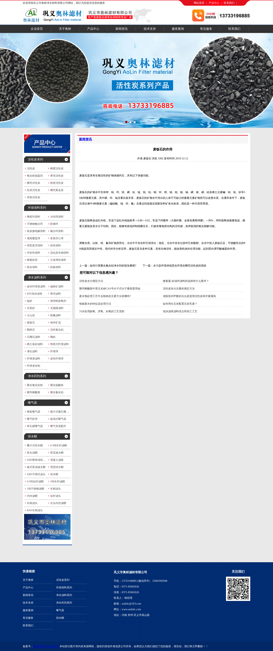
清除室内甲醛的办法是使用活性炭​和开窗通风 (189, 296)
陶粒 (53, 336)
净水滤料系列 (37, 277)
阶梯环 (54, 223)
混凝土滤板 (57, 459)
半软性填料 (33, 252)
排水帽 (32, 436)
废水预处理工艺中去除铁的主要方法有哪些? (105, 296)
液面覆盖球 (33, 238)
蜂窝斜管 (32, 259)
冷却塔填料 (57, 216)
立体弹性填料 (58, 259)
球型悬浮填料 (35, 245)
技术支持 (150, 28)
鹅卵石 (31, 329)
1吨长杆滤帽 (57, 481)
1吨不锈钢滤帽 (35, 488)
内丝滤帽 (32, 495)
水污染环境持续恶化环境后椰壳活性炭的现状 (179, 265)
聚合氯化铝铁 (35, 385)
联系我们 (229, 2)
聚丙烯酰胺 (33, 392)
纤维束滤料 (33, 358)
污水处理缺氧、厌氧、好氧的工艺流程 (101, 311)
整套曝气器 (33, 411)
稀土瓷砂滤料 (35, 344)
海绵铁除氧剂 (58, 300)
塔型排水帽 (57, 467)
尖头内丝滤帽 (58, 503)
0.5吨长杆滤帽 (58, 445)
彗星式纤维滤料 (59, 344)
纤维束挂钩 (33, 365)
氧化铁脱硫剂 (35, 175)
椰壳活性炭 (33, 182)
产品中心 (214, 2)
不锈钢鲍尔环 (35, 223)
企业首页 (37, 28)
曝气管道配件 (58, 426)
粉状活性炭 (57, 182)
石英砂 (31, 308)
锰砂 (29, 300)
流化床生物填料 (59, 252)
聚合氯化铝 (57, 392)
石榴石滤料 (33, 336)
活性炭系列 (35, 159)
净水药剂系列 (37, 376)
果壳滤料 (55, 293)
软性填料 (55, 245)
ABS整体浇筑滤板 (37, 459)
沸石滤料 (32, 351)
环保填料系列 (37, 207)
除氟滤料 (55, 315)
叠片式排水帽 (35, 445)
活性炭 (31, 168)
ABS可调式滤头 (36, 474)
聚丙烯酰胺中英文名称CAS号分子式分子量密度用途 (109, 288)
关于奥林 (65, 28)
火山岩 (31, 315)
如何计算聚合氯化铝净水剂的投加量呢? (113, 265)
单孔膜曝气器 (35, 426)
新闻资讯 (121, 28)
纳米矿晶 (55, 322)
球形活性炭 (33, 197)
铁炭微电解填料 (36, 231)
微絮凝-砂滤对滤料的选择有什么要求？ (186, 280)
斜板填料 (55, 267)
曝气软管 (32, 418)
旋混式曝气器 (58, 418)
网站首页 (199, 2)
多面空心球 (57, 238)
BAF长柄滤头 (35, 510)
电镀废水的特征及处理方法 (95, 303)
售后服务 (206, 28)
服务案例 (178, 28)
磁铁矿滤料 (57, 286)
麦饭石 (31, 322)
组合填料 (32, 267)
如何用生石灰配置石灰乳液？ (180, 303)
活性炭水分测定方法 (91, 280)
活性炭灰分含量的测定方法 (179, 288)
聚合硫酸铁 (57, 385)
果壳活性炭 (57, 175)
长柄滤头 (55, 488)
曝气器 (32, 402)
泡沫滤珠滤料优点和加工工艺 (180, 311)
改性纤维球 (57, 358)
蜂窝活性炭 (57, 168)
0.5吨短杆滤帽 (35, 481)
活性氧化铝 (57, 329)
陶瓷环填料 (33, 216)
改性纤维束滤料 (36, 286)
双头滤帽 (32, 452)
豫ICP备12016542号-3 (46, 646)
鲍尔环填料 (57, 231)
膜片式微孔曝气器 (60, 411)
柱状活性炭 (33, 190)
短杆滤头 (55, 495)
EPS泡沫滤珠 (34, 293)
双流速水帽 (57, 452)
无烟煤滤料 (57, 308)
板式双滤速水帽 (36, 467)
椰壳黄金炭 (57, 190)
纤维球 (54, 351)
